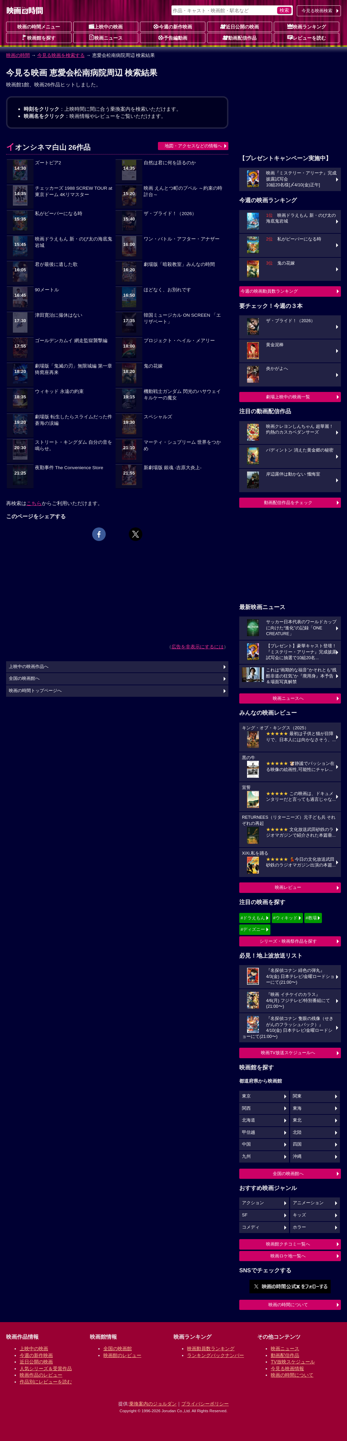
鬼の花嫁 (153, 366)
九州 (246, 1156)
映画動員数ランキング (210, 1348)
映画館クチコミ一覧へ (288, 1244)
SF (244, 1215)
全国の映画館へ (288, 1173)
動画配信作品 (240, 38)
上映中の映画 (106, 26)
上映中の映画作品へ (28, 666)
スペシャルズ (158, 416)
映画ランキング (306, 26)
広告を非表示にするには (197, 646)
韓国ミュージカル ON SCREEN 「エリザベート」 (182, 318)
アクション (253, 1202)
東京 (246, 1096)
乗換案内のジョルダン (153, 1403)
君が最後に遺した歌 (56, 264)
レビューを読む (306, 38)
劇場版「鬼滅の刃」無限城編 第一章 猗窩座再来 (73, 369)
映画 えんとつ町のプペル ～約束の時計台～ (183, 191)
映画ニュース (106, 38)
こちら (34, 503)
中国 (246, 1144)
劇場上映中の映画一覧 (288, 396)
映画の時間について (288, 1304)
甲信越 (248, 1132)
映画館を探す (39, 38)
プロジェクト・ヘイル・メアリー (179, 340)
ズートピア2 (48, 162)
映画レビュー (288, 887)
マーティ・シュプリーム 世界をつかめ (182, 445)
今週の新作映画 (173, 26)
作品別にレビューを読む (46, 1381)
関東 (297, 1096)
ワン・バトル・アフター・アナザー (182, 239)
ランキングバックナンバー (215, 1355)
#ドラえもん (253, 917)
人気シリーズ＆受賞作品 (46, 1368)
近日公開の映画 (239, 26)
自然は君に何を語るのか (170, 162)
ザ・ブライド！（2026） (170, 213)
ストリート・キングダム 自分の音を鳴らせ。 (73, 445)
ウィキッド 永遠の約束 (59, 391)
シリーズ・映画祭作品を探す (288, 941)
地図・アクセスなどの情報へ (193, 145)
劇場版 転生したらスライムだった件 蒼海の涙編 (73, 420)
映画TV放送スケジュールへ (288, 1052)
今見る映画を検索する (61, 55)
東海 (297, 1108)
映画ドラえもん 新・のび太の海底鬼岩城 (73, 242)
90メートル (47, 289)
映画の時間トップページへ (35, 690)
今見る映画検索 (317, 10)
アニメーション (308, 1202)
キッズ (299, 1215)
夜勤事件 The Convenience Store (69, 467)
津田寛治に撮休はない (58, 315)
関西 (246, 1108)
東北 (297, 1120)
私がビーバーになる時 (58, 213)
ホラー (299, 1227)
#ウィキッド (285, 917)
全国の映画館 (117, 1348)
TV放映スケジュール (293, 1361)
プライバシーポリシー (205, 1403)
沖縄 (297, 1156)
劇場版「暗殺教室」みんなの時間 (179, 264)
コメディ (251, 1227)
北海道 (248, 1120)
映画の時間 (18, 55)
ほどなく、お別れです (167, 289)
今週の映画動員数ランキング (269, 291)
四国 (297, 1144)
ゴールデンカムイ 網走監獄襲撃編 (71, 340)
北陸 (297, 1132)
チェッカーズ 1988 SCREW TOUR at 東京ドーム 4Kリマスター (73, 191)
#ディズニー (253, 929)
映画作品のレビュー (41, 1375)
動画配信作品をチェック (288, 502)
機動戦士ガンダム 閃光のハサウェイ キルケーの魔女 (182, 394)
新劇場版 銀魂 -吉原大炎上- (173, 467)
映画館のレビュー (122, 1355)
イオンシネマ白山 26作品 (48, 147)
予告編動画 (172, 38)
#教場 (311, 917)
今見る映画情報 (287, 1368)
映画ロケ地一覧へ (288, 1255)
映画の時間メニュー (38, 26)
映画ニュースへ (288, 698)
